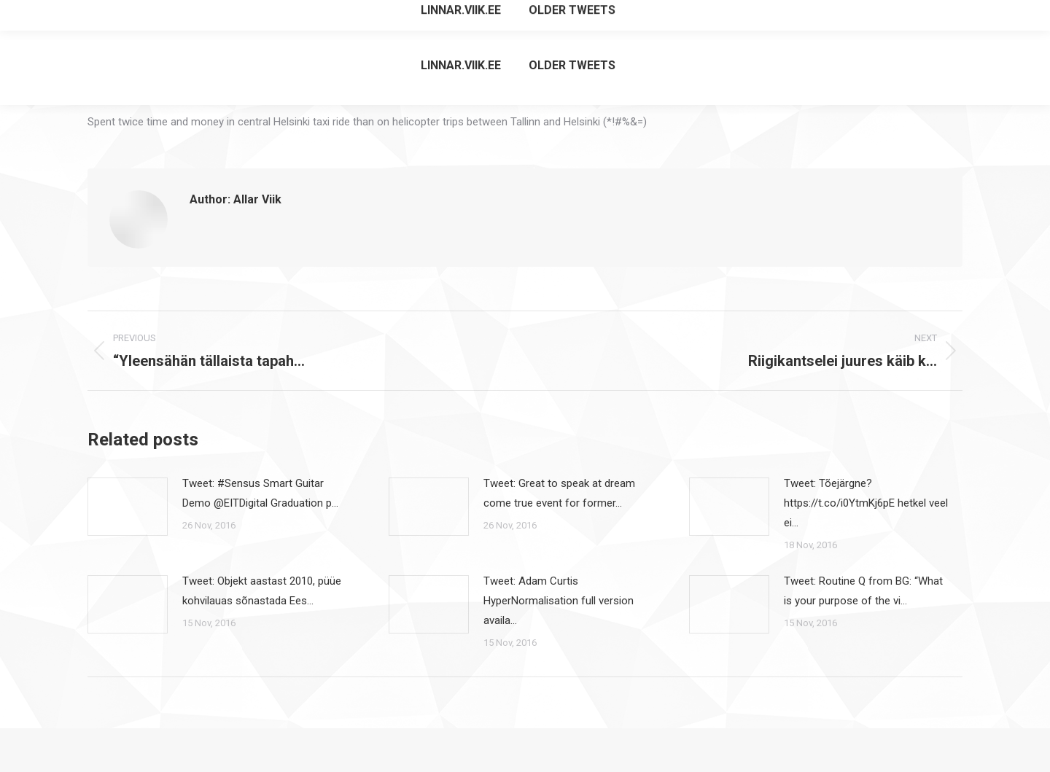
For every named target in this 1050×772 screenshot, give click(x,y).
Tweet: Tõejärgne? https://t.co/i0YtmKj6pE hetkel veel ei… (866, 503)
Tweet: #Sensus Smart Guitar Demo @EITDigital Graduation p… (260, 493)
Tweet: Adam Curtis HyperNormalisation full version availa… (558, 600)
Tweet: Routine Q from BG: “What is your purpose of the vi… (863, 590)
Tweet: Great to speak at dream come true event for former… (559, 493)
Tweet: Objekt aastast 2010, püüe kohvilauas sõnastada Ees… (261, 590)
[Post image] (128, 506)
